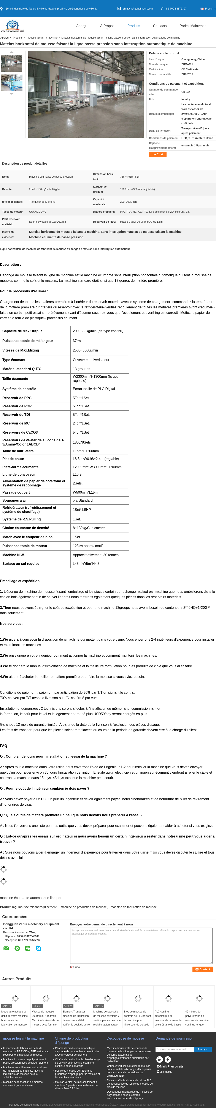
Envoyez (202, 1049)
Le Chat (158, 154)
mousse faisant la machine (42, 37)
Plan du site (175, 1066)
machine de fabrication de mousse (134, 907)
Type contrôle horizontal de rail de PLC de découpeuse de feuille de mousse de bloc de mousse (130, 1084)
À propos (107, 26)
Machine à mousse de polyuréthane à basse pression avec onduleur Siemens (25, 1061)
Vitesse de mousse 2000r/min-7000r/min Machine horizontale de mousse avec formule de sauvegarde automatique (45, 1022)
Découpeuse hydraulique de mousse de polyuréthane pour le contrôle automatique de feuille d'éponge (129, 1095)
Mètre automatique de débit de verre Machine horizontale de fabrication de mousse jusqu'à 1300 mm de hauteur (14, 1022)
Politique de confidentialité (24, 1104)
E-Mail (161, 1066)
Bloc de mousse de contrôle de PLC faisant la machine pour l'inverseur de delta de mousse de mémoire (137, 1020)
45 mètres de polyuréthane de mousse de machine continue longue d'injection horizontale (197, 1020)
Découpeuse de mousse (126, 1038)
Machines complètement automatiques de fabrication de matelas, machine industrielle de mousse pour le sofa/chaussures (25, 1072)
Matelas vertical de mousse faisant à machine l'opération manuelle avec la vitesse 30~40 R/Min (76, 1085)
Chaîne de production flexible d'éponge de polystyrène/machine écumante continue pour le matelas (77, 1063)
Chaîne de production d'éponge (71, 1041)
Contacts (160, 26)
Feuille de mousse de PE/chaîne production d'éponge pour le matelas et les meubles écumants (77, 1074)
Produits (133, 26)
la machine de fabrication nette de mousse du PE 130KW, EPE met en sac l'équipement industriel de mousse (26, 1051)
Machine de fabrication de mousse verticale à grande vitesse (23, 1083)
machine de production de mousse (83, 907)
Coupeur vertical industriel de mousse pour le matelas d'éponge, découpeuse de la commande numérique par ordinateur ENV (129, 1070)
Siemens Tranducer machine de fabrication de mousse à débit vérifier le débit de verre (76, 1018)
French (210, 8)
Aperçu (81, 26)
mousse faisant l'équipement (37, 907)
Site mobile (164, 1071)
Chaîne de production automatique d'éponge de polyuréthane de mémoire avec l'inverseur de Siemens (77, 1051)
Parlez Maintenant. (194, 26)
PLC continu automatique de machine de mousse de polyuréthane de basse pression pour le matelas (168, 1022)
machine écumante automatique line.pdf (30, 898)
